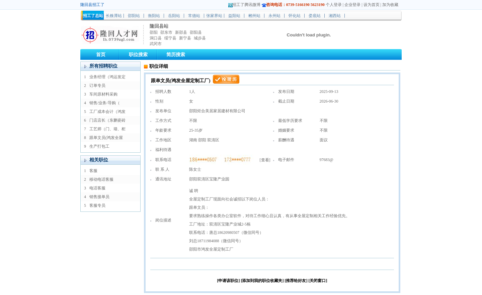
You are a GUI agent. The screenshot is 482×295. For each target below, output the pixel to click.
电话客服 (97, 188)
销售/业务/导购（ (104, 103)
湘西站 (335, 15)
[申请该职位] (228, 280)
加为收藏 (390, 4)
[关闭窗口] (318, 280)
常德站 (194, 15)
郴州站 (254, 15)
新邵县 (181, 32)
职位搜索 (138, 54)
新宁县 (185, 38)
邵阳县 (196, 32)
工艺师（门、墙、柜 (107, 129)
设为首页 (372, 4)
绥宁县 (170, 38)
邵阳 (154, 32)
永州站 (274, 15)
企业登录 (352, 4)
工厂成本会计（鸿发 (107, 111)
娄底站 (315, 15)
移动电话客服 (101, 179)
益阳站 (234, 15)
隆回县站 (159, 26)
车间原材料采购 (103, 94)
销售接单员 (99, 196)
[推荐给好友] (296, 280)
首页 (100, 54)
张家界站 (214, 15)
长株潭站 (114, 15)
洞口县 (156, 38)
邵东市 (166, 32)
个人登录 (334, 4)
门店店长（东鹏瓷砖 (107, 120)
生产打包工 (99, 146)
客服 (93, 170)
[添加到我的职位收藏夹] (262, 280)
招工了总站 (93, 15)
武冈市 (156, 43)
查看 (265, 160)
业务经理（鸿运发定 (107, 77)
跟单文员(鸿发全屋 (106, 137)
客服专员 (97, 205)
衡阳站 (154, 15)
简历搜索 (175, 54)
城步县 (200, 38)
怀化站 (295, 15)
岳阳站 (174, 15)
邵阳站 (134, 15)
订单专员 (97, 85)
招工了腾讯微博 (246, 4)
